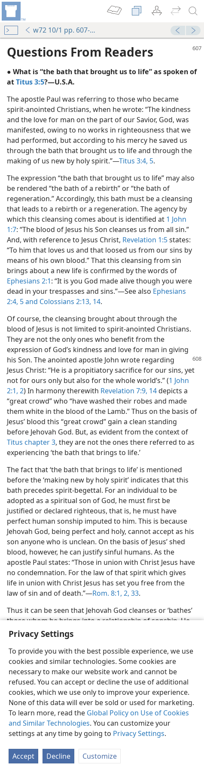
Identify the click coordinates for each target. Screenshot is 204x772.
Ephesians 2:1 (29, 281)
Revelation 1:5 (144, 239)
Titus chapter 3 (31, 442)
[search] (193, 11)
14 (152, 390)
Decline (58, 756)
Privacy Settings (138, 733)
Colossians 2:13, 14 (69, 301)
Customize (99, 756)
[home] (13, 11)
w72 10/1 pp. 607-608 (60, 30)
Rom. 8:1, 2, (110, 593)
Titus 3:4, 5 (136, 161)
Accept (23, 756)
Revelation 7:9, (123, 390)
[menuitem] (13, 11)
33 (134, 593)
